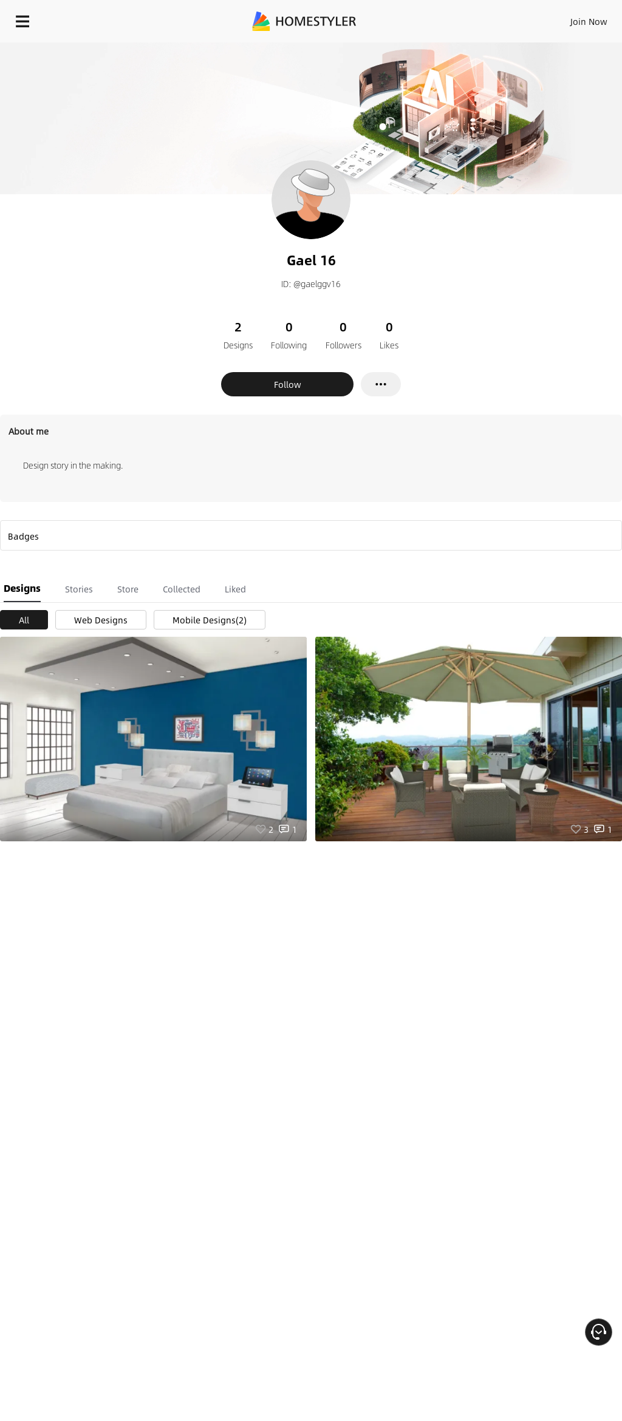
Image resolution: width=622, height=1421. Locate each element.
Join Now (588, 21)
